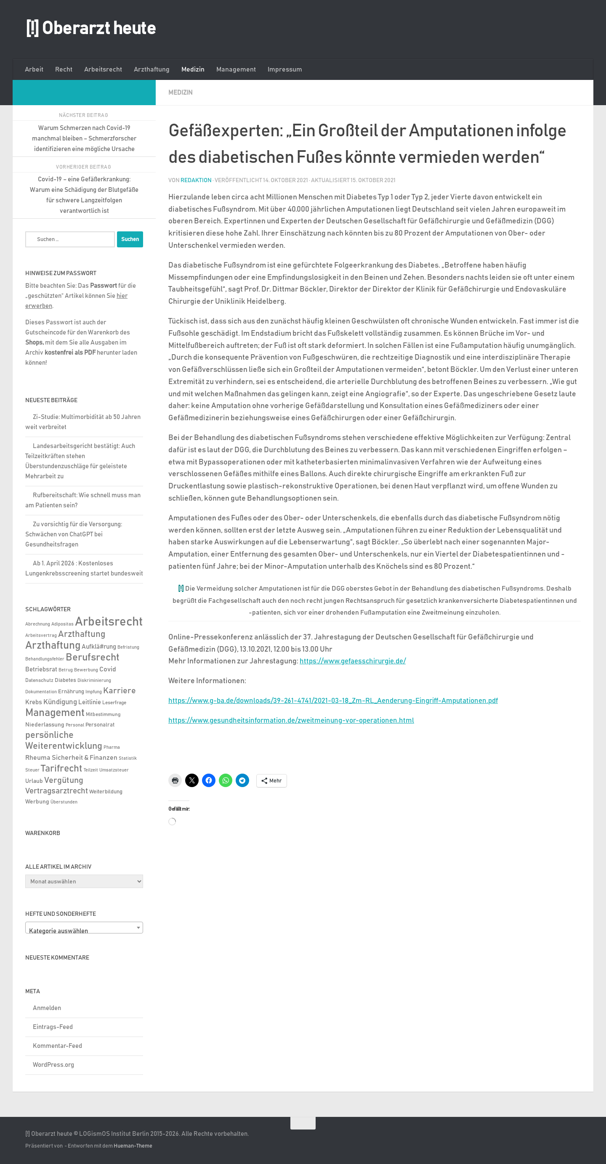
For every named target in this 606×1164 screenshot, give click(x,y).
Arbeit (34, 69)
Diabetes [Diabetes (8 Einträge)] (65, 680)
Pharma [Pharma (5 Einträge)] (112, 747)
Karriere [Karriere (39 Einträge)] (119, 691)
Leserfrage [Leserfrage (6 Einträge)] (114, 702)
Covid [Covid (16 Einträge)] (107, 669)
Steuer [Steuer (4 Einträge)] (32, 770)
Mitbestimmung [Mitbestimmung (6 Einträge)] (103, 714)
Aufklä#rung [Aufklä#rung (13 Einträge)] (99, 647)
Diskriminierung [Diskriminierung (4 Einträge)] (94, 681)
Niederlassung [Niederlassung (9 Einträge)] (44, 725)
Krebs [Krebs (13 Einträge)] (33, 702)
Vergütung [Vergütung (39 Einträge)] (63, 780)
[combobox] (84, 927)
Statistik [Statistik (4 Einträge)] (128, 758)
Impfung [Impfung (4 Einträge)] (93, 692)
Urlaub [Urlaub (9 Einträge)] (34, 781)
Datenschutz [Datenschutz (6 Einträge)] (39, 680)
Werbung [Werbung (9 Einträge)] (37, 802)
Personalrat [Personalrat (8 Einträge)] (99, 725)
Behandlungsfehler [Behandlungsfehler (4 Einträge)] (44, 659)
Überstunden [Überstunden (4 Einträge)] (63, 802)
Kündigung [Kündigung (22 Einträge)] (60, 702)
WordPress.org (53, 1065)
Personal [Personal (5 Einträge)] (75, 725)
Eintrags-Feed (53, 1027)
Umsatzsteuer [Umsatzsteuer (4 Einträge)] (114, 770)
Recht (63, 69)
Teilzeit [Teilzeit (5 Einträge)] (91, 770)
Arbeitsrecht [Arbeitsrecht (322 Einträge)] (109, 622)
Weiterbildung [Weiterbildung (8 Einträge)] (105, 792)
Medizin (193, 69)
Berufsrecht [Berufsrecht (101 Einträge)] (93, 657)
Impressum (285, 69)
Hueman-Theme (133, 1146)
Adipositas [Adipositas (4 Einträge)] (62, 624)
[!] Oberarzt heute (90, 29)
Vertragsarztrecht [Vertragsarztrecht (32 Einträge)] (56, 791)
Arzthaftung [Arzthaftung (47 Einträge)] (81, 634)
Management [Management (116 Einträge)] (55, 713)
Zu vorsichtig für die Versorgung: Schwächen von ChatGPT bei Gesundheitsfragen (73, 534)
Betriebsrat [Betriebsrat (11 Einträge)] (41, 669)
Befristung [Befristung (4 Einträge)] (128, 647)
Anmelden (47, 1008)
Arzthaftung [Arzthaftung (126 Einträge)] (52, 645)
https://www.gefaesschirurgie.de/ (357, 661)
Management (236, 69)
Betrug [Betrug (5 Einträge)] (65, 670)
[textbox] (84, 931)
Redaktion (196, 180)
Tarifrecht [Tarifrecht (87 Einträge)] (61, 769)
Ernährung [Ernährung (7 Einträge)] (71, 692)
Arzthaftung (152, 69)
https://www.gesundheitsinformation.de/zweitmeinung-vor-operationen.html (300, 720)
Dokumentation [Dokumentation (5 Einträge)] (41, 691)
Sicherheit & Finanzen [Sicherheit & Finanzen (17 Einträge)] (84, 757)
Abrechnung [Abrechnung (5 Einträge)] (37, 624)
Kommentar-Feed (57, 1046)
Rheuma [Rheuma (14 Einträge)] (37, 758)
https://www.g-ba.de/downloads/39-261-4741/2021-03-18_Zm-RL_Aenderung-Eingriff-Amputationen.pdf (345, 700)
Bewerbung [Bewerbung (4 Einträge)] (86, 670)
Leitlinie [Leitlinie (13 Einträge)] (89, 702)
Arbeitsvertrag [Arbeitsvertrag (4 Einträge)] (41, 636)
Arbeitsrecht (103, 69)
